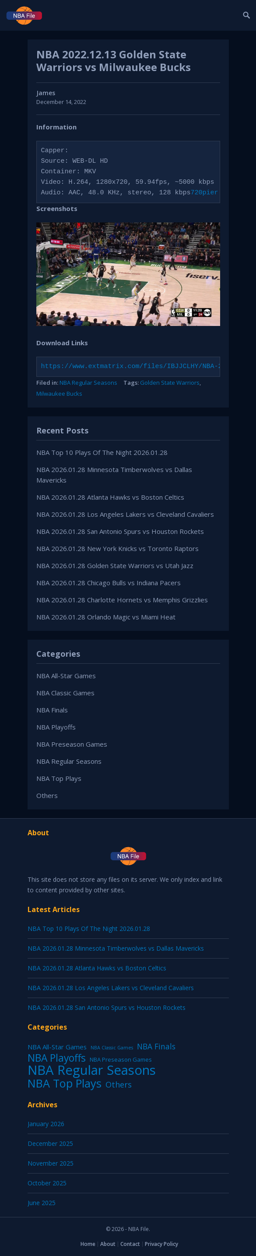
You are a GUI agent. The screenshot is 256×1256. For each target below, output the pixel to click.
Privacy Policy (161, 1244)
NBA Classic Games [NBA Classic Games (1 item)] (112, 1048)
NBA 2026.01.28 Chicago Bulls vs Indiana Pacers (108, 582)
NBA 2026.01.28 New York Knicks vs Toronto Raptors (117, 548)
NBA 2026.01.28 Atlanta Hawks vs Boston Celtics (110, 497)
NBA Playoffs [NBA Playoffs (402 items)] (57, 1058)
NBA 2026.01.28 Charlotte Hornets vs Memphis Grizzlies (122, 599)
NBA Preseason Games (71, 744)
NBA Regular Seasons (88, 382)
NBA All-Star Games (66, 675)
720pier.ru (210, 193)
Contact (130, 1244)
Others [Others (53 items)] (118, 1084)
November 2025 (51, 1163)
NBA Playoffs (56, 727)
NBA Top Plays (58, 778)
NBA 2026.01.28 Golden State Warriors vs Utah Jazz (114, 565)
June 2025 (42, 1203)
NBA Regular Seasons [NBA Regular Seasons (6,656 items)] (92, 1070)
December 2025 (50, 1143)
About (108, 1244)
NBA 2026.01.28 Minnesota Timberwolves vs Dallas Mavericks (116, 948)
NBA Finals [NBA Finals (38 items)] (156, 1046)
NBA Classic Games (65, 692)
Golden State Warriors (170, 382)
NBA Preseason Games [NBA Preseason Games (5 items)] (121, 1059)
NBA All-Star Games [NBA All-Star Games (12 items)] (57, 1046)
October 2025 (47, 1183)
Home (88, 1244)
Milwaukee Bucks (59, 393)
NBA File (138, 1229)
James (45, 93)
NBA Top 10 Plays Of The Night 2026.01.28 (102, 452)
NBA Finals (52, 709)
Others (47, 795)
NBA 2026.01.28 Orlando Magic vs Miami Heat (105, 616)
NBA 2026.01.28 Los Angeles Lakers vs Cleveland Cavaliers (125, 514)
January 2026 (46, 1124)
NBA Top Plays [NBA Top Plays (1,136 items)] (65, 1083)
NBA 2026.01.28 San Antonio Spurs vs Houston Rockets (120, 531)
